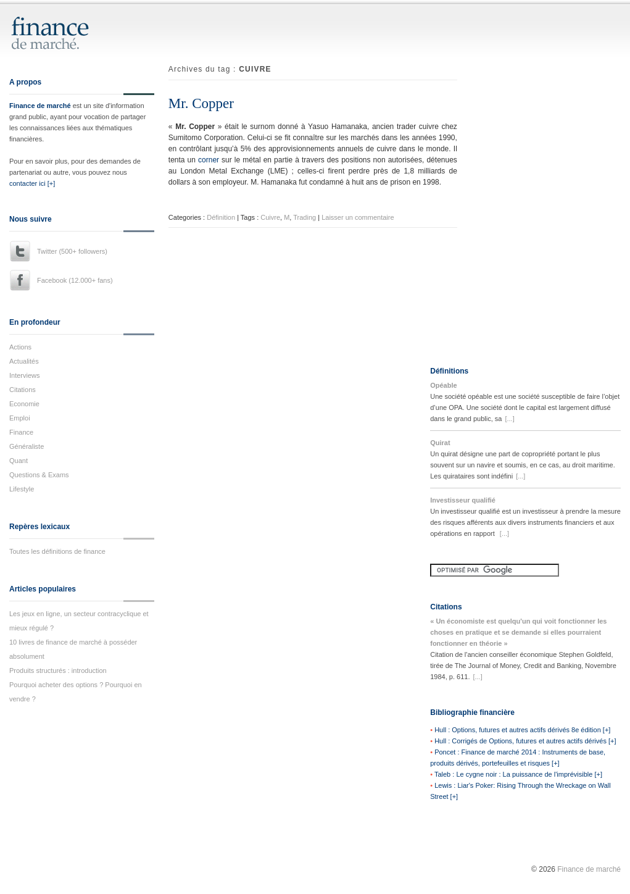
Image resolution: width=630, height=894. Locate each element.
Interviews (24, 375)
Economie (24, 403)
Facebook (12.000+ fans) (75, 280)
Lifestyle (21, 489)
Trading (304, 217)
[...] (509, 418)
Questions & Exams (39, 474)
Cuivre (270, 217)
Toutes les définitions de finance (57, 551)
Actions (20, 347)
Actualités (24, 361)
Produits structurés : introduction (58, 670)
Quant (18, 460)
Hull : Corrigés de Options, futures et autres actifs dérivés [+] (525, 741)
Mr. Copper (201, 103)
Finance (21, 432)
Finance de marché (40, 105)
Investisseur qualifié (462, 500)
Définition (221, 217)
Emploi (19, 418)
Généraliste (26, 446)
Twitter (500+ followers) (72, 251)
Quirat (440, 442)
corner (208, 160)
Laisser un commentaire (357, 217)
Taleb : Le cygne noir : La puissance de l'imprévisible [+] (518, 774)
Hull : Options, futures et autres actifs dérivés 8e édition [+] (522, 729)
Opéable (443, 385)
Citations (22, 389)
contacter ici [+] (32, 183)
